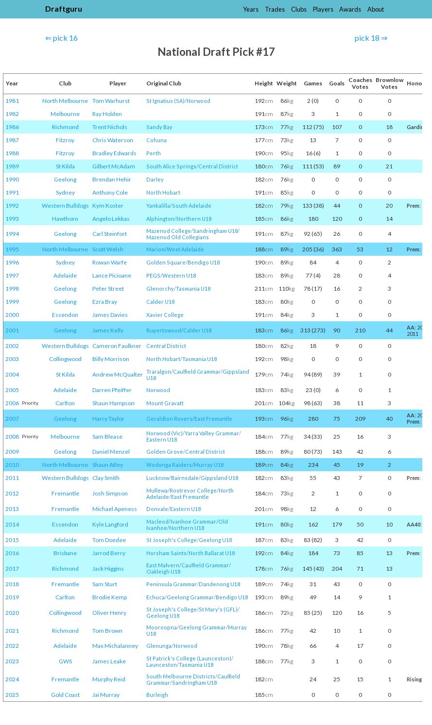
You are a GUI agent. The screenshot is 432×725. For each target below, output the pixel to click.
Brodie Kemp (109, 597)
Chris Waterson (112, 140)
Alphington (160, 218)
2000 (12, 314)
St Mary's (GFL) (218, 609)
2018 (12, 584)
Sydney (65, 192)
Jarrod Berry (108, 553)
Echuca (155, 597)
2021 (12, 630)
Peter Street (108, 288)
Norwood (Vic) (164, 433)
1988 (12, 153)
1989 (12, 166)
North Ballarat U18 (212, 553)
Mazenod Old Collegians (177, 237)
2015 (12, 540)
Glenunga (159, 646)
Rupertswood (163, 330)
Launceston (161, 664)
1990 (12, 179)
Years (251, 9)
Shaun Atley (107, 464)
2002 (12, 345)
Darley (155, 179)
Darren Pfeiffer (112, 390)
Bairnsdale (185, 478)
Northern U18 (193, 218)
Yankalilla (158, 205)
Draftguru (63, 8)
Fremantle (65, 493)
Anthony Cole (110, 192)
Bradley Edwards (114, 153)
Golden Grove (164, 451)
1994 (12, 233)
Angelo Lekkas (111, 218)
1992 (12, 205)
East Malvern (162, 565)
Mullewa (157, 490)
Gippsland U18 (219, 478)
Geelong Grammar (190, 597)
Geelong (65, 179)
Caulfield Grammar (197, 371)
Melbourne (65, 113)
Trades (275, 9)
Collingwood (65, 358)
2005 (12, 390)
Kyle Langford (110, 524)
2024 (12, 679)
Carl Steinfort (109, 233)
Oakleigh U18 (163, 571)
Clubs (299, 9)
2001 (12, 330)
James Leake (109, 661)
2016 (12, 553)
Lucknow (157, 478)
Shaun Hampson (113, 403)
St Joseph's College (171, 540)
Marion (155, 249)
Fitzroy (65, 140)
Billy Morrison (110, 358)
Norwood (198, 101)
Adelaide (65, 275)
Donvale (157, 509)
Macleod (157, 521)
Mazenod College (168, 231)
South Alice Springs (171, 166)
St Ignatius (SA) (165, 101)
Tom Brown (107, 630)
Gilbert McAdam (113, 166)
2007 (12, 418)
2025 (12, 694)
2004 (12, 374)
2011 (12, 477)
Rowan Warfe (109, 262)
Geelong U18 (215, 540)
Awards (350, 9)
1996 (12, 262)
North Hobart (163, 192)
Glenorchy (160, 288)
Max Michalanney (115, 645)
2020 (12, 612)
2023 (12, 661)
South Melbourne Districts (180, 676)
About (375, 9)
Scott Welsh (107, 249)
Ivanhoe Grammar (193, 521)
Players (323, 9)
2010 (12, 464)
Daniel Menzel (111, 451)
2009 (12, 451)
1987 (12, 140)
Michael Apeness (114, 508)
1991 (12, 192)
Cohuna (156, 140)
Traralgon (158, 371)
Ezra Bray (104, 301)
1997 (12, 275)
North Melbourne (65, 100)
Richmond (65, 127)
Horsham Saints (166, 553)
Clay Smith (106, 477)
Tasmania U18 (193, 288)
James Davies (110, 314)
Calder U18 (160, 301)
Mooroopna (161, 627)
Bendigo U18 (204, 262)
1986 (12, 127)
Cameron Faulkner (116, 345)
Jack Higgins (108, 568)
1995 (12, 249)
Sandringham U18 (215, 231)
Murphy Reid (108, 679)
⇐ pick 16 (61, 37)
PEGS (153, 275)
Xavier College (165, 315)
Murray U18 (209, 464)
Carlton (65, 403)
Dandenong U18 (219, 584)
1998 (12, 288)
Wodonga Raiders (169, 464)
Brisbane (65, 553)
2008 (12, 436)
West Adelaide (185, 249)
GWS (65, 661)
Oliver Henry (109, 612)
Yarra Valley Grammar (212, 433)
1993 (12, 218)
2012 (12, 493)
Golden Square (166, 262)
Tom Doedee (109, 540)
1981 (12, 100)
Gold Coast (65, 694)
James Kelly (107, 330)
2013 (12, 508)
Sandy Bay (159, 127)
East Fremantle (213, 418)
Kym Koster (107, 205)
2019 (12, 597)
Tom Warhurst (111, 100)
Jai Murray (106, 694)
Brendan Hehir (111, 179)
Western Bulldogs (65, 205)
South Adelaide (191, 205)
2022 (12, 645)
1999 (12, 301)
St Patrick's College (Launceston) (188, 658)
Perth (153, 153)
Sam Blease (107, 436)
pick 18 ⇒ (371, 37)
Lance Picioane (111, 275)
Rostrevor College (193, 490)
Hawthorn (65, 218)
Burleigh (157, 695)
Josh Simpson (110, 493)
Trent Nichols (109, 127)
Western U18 (179, 275)
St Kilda (65, 166)
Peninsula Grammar (171, 584)
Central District (218, 166)
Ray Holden (107, 113)
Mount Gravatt (165, 403)
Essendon (65, 314)
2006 (12, 403)
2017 (12, 568)
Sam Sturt (104, 584)
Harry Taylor (108, 418)
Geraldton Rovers (169, 418)
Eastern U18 (161, 439)
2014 (12, 524)
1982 (12, 113)
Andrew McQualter (117, 374)
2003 (12, 358)
